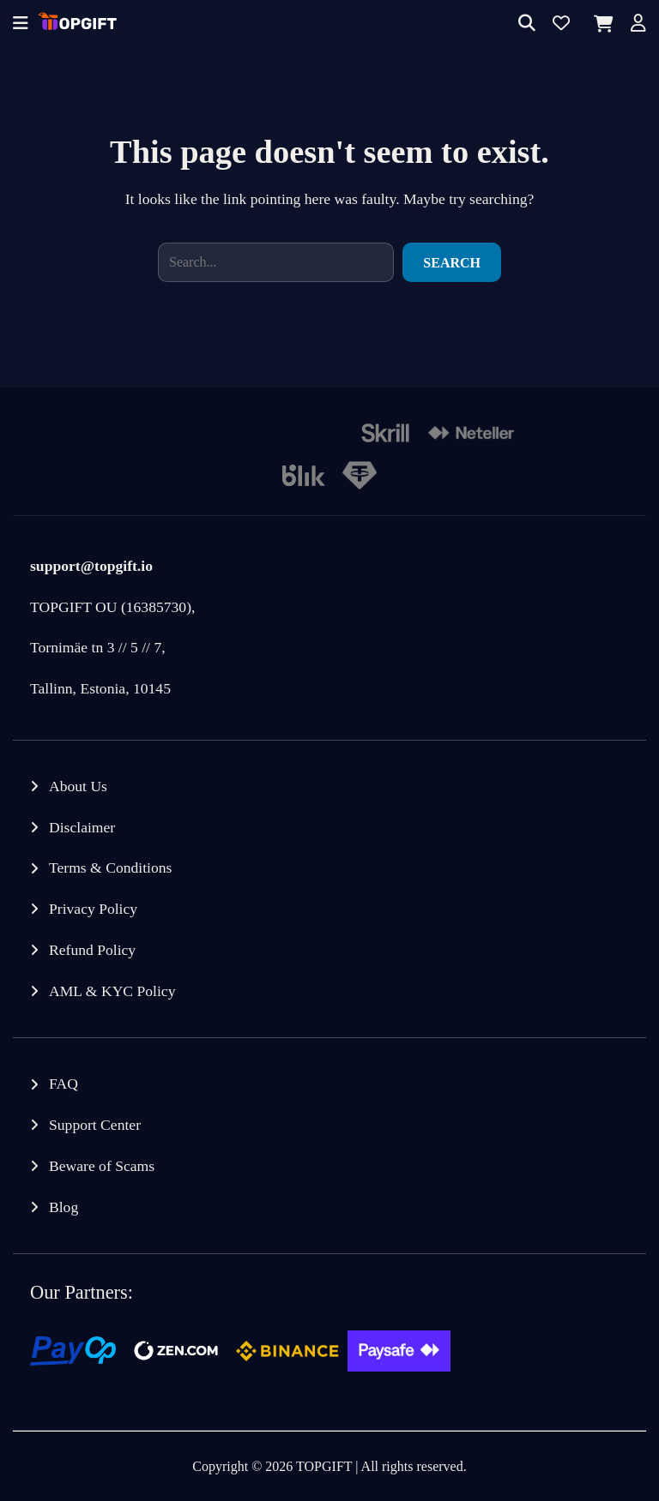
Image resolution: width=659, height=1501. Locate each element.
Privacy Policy (93, 908)
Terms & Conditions (110, 867)
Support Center (95, 1124)
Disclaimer (82, 827)
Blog (63, 1207)
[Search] (526, 24)
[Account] (638, 24)
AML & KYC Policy (112, 991)
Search (452, 262)
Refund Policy (92, 949)
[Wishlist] (561, 24)
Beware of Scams (101, 1165)
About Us (78, 786)
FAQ (63, 1083)
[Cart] (600, 24)
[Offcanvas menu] (20, 24)
